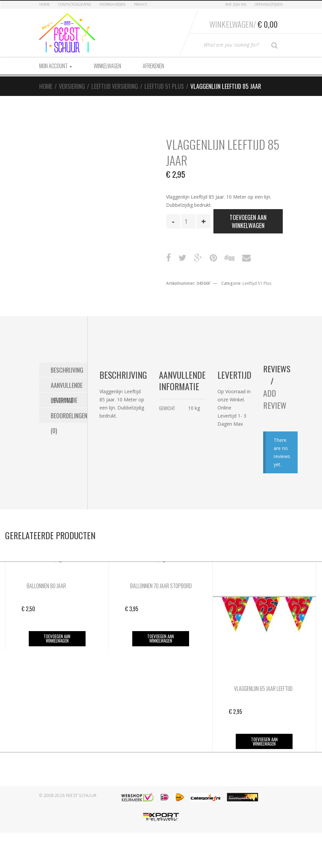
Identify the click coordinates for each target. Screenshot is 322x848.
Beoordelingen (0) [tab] (69, 417)
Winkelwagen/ (243, 24)
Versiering (72, 86)
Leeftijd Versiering (114, 86)
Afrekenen (153, 66)
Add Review (274, 399)
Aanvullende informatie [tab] (67, 386)
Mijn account (55, 66)
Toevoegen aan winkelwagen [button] (57, 638)
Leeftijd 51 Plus (164, 86)
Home (44, 4)
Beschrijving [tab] (67, 370)
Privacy (140, 4)
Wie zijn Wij (235, 4)
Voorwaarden (112, 4)
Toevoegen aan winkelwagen (248, 221)
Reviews (277, 369)
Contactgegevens (74, 4)
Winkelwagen (107, 66)
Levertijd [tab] (62, 400)
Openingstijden (269, 4)
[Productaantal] (188, 221)
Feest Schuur (81, 795)
